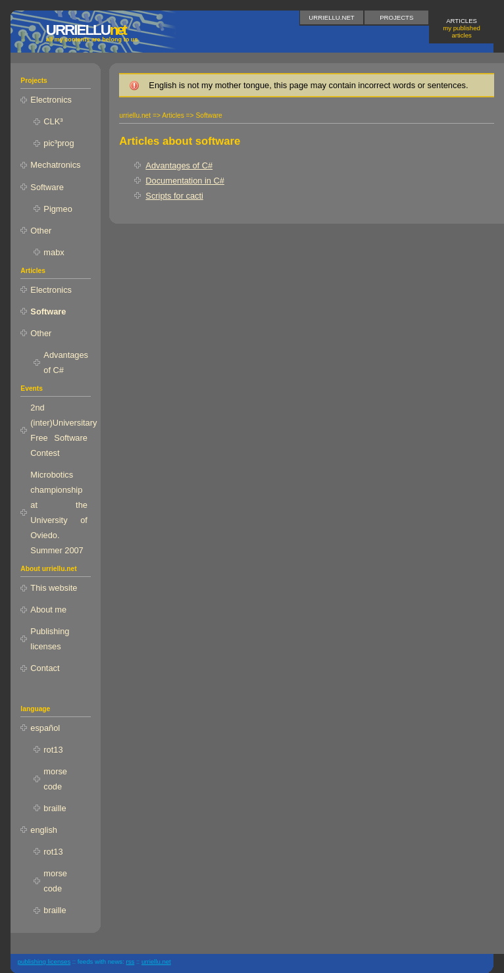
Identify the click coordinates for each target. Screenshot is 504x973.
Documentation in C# (184, 181)
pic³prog (58, 143)
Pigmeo (57, 209)
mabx (53, 252)
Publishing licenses (49, 638)
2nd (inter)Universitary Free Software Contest (60, 430)
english (43, 830)
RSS (130, 961)
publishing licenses (44, 961)
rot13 (53, 750)
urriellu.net (331, 17)
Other (40, 231)
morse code (55, 778)
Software (47, 187)
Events (31, 388)
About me (48, 609)
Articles (461, 28)
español (45, 728)
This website (53, 588)
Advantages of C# (179, 165)
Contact (44, 668)
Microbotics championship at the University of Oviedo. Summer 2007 (59, 512)
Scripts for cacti (174, 196)
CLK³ (53, 121)
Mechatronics (55, 165)
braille (54, 808)
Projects (396, 17)
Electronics (51, 100)
